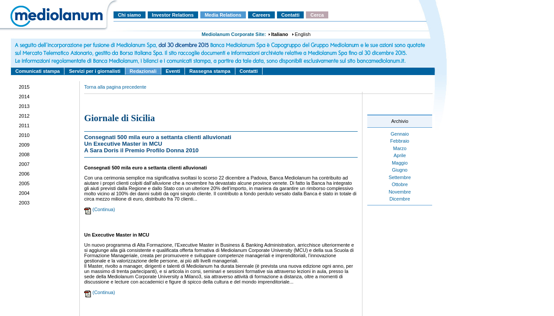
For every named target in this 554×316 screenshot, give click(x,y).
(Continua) (103, 209)
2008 (24, 154)
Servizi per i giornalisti (94, 71)
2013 (24, 106)
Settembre (400, 177)
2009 (24, 144)
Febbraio (399, 141)
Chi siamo (129, 15)
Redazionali (143, 71)
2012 (24, 115)
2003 (24, 202)
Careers (261, 15)
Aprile (400, 155)
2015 (24, 87)
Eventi (173, 71)
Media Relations (223, 15)
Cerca (317, 15)
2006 (24, 173)
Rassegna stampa (210, 71)
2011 (24, 125)
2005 (24, 183)
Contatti (290, 15)
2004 (24, 193)
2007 (24, 164)
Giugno (399, 169)
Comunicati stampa (37, 71)
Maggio (400, 162)
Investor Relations (173, 15)
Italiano (279, 34)
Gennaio (400, 133)
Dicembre (399, 198)
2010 (24, 135)
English (303, 34)
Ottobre (400, 184)
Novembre (400, 191)
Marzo (400, 148)
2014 (24, 96)
